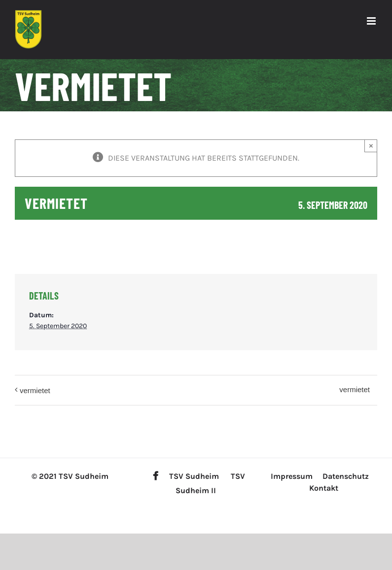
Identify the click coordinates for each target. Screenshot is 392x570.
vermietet (35, 390)
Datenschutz (345, 476)
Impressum (292, 476)
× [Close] (371, 145)
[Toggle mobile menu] (372, 21)
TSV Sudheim (194, 476)
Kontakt (323, 488)
